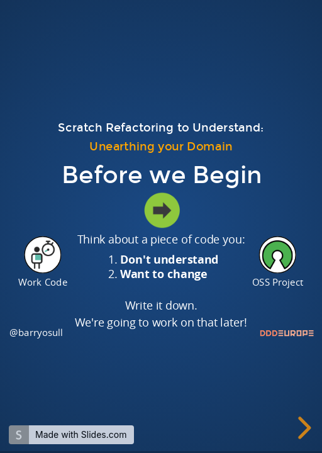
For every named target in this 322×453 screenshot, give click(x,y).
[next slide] (302, 428)
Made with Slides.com (80, 434)
